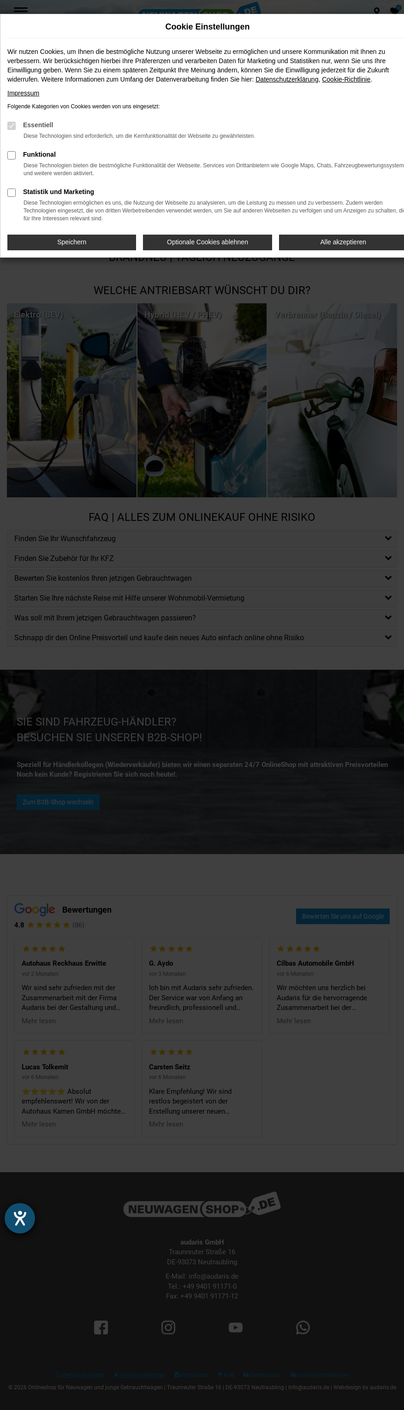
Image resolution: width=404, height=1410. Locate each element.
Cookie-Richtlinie (346, 79)
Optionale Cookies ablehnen (207, 242)
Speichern (71, 242)
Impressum (23, 93)
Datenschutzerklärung (286, 79)
